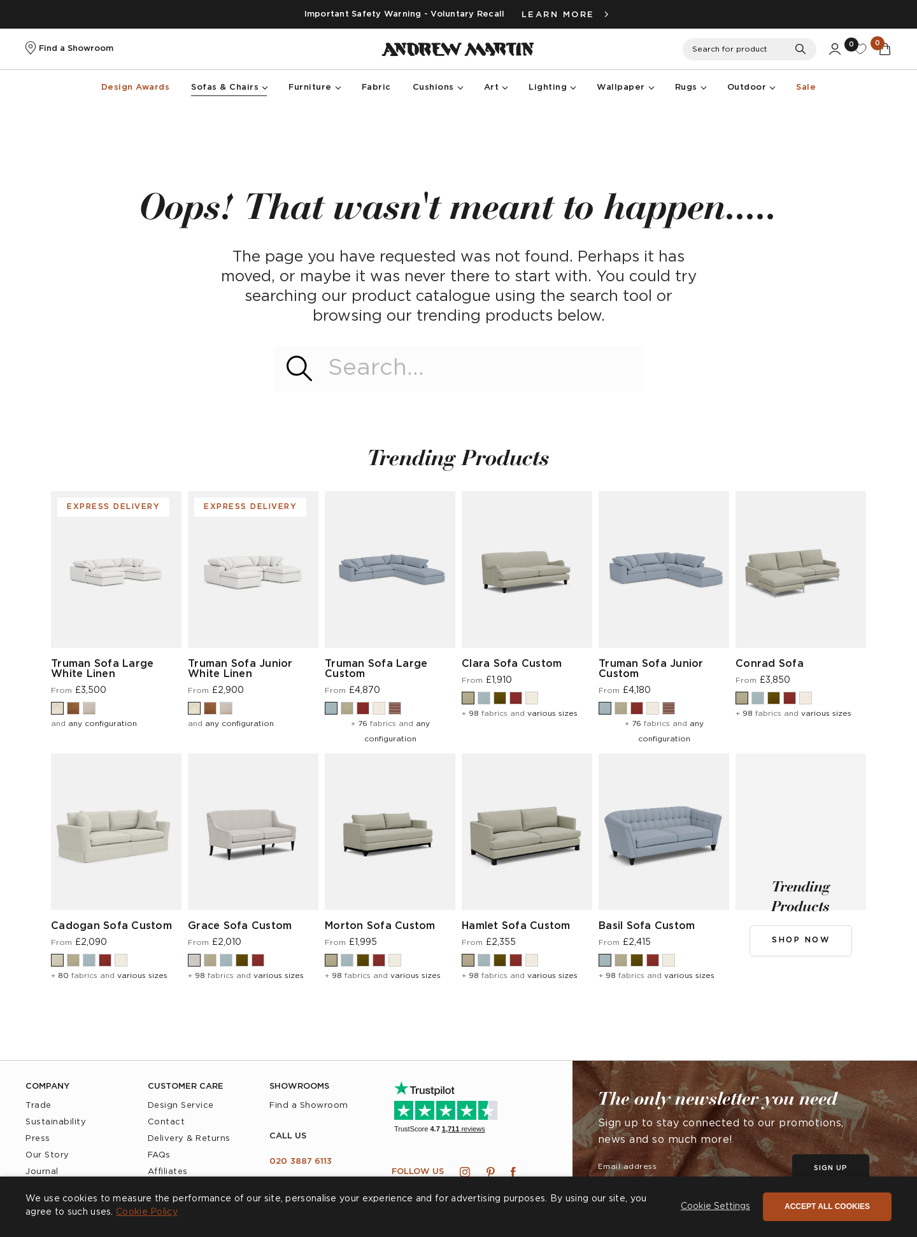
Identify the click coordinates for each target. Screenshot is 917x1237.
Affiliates (168, 1171)
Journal (42, 1171)
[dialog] (458, 1207)
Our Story (47, 1155)
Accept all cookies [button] (827, 1206)
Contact (166, 1122)
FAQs (159, 1155)
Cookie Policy (147, 1212)
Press (37, 1138)
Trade (38, 1105)
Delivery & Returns (189, 1138)
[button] (715, 1207)
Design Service (181, 1105)
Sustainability (55, 1122)
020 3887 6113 (300, 1161)
